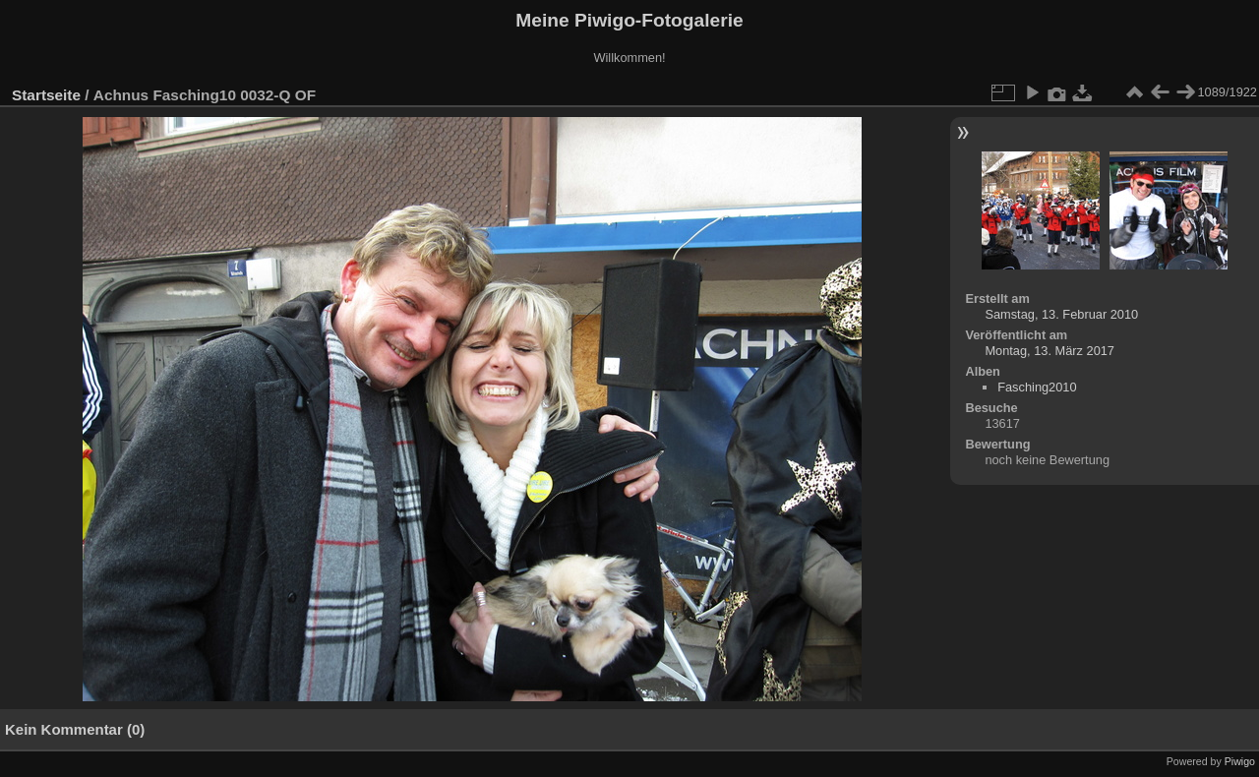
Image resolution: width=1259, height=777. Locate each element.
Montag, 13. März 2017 (1049, 350)
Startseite (46, 95)
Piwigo (1240, 761)
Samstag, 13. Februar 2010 (1061, 314)
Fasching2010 (1036, 387)
